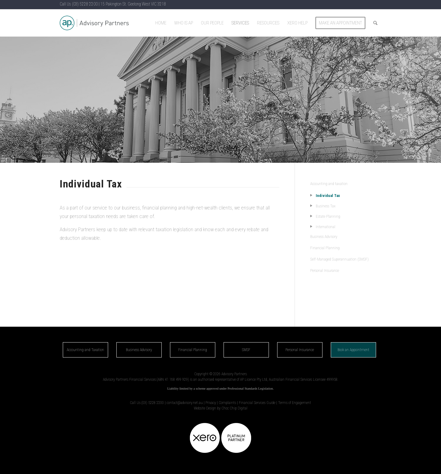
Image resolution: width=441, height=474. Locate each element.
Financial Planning (325, 248)
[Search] (375, 22)
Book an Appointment (353, 350)
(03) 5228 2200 (85, 4)
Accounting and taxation (329, 183)
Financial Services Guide (257, 403)
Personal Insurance (324, 270)
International (325, 226)
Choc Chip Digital (234, 408)
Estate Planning (328, 216)
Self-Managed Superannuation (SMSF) (339, 259)
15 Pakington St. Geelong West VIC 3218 (133, 4)
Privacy (210, 403)
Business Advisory (323, 236)
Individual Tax (328, 195)
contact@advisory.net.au (185, 403)
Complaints (227, 403)
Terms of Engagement (294, 403)
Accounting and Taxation (85, 350)
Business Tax (326, 206)
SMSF (246, 350)
